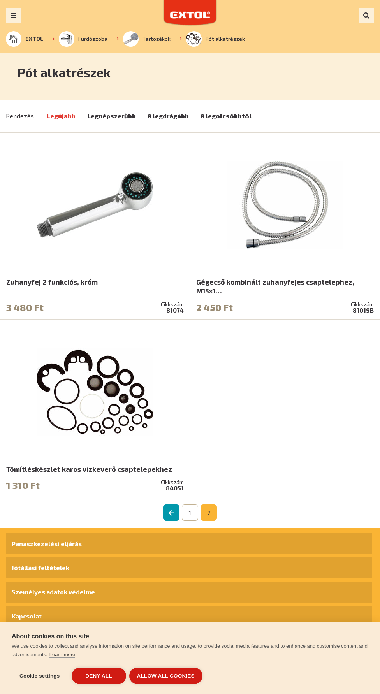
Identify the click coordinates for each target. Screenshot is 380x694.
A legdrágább (168, 115)
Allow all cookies (166, 676)
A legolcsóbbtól (226, 115)
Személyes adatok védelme (53, 592)
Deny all (98, 676)
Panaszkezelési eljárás (47, 543)
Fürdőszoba (83, 39)
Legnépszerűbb (111, 115)
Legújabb (61, 115)
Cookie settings (39, 676)
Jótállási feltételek (40, 567)
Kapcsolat (27, 616)
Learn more (62, 655)
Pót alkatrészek (215, 39)
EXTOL (24, 39)
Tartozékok (147, 39)
